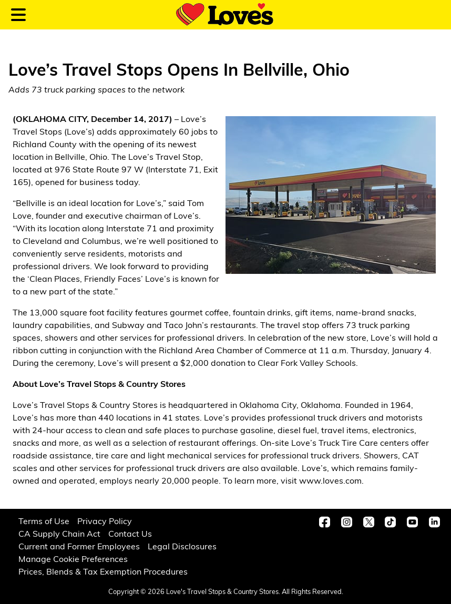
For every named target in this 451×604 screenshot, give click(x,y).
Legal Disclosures (182, 547)
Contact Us (130, 534)
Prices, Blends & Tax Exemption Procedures (103, 572)
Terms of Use (43, 522)
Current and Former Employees (79, 547)
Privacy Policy (104, 522)
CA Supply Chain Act (59, 534)
